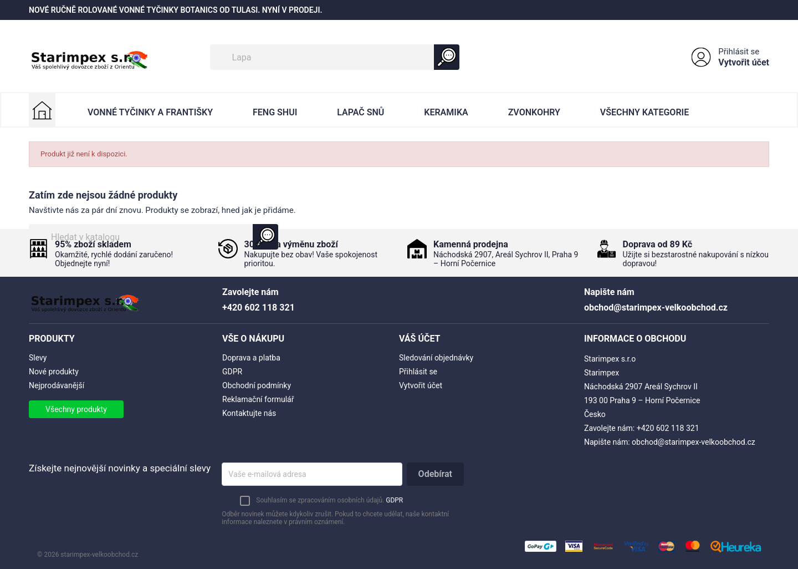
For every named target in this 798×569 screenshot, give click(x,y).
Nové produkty (54, 371)
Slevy (38, 357)
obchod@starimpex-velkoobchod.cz (693, 442)
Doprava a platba (251, 357)
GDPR (232, 371)
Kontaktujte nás (249, 413)
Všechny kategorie (644, 112)
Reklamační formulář (258, 399)
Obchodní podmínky (256, 385)
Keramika (446, 112)
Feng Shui (275, 112)
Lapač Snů (360, 112)
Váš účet (420, 338)
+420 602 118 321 (668, 428)
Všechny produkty (76, 409)
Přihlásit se (738, 52)
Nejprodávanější (56, 385)
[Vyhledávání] (334, 57)
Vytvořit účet (743, 62)
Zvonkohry (534, 112)
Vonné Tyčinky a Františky (150, 112)
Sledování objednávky (436, 357)
